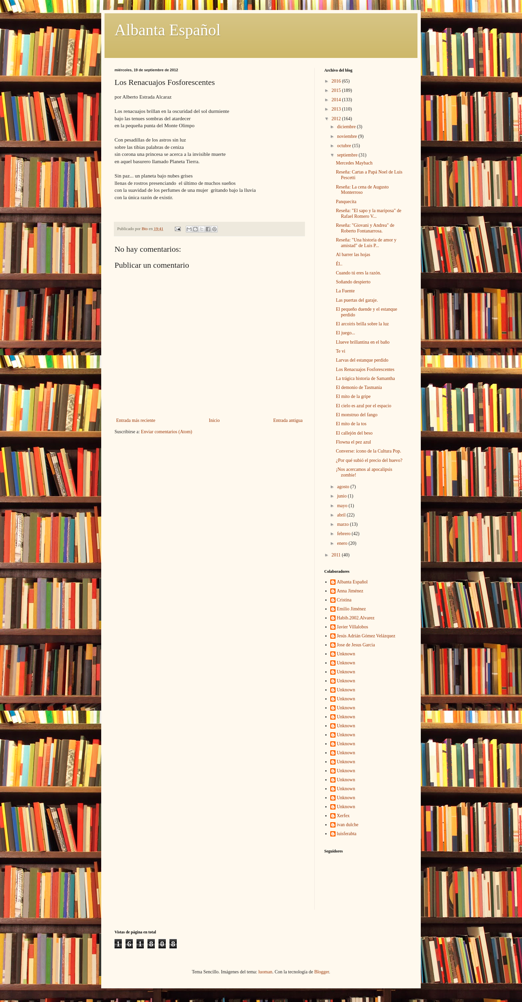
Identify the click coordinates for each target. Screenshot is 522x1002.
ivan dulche (348, 824)
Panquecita (346, 201)
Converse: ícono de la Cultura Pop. (368, 451)
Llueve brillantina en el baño (363, 342)
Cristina (344, 599)
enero (343, 543)
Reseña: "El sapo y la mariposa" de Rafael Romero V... (368, 213)
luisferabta (347, 833)
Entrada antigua (288, 420)
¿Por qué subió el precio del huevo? (369, 460)
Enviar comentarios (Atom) (166, 431)
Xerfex (343, 815)
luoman (265, 971)
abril (342, 514)
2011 (337, 554)
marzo (343, 524)
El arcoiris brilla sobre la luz (362, 323)
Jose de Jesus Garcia (356, 644)
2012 (337, 118)
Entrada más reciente (135, 420)
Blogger (321, 971)
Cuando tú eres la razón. (358, 272)
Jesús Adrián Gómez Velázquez (366, 635)
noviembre (347, 136)
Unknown (346, 653)
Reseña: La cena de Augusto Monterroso (362, 189)
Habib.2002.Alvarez (356, 617)
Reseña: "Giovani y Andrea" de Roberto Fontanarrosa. (365, 228)
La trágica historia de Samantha (365, 378)
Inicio (214, 420)
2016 (337, 81)
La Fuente (345, 290)
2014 (337, 99)
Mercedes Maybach (354, 163)
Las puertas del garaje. (357, 300)
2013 (337, 109)
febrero (344, 533)
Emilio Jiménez (351, 608)
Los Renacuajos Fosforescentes (365, 369)
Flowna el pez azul (353, 442)
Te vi (340, 351)
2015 (337, 90)
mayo (343, 505)
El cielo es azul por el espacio (363, 405)
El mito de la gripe (353, 396)
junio (342, 496)
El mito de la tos (351, 423)
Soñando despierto (353, 281)
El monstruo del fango (357, 414)
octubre (344, 145)
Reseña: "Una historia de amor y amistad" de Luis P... (366, 242)
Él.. (339, 263)
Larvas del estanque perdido (362, 360)
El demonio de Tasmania (359, 387)
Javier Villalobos (352, 626)
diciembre (347, 126)
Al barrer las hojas (353, 254)
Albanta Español (168, 30)
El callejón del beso (354, 433)
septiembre (348, 155)
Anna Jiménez (350, 590)
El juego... (345, 332)
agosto (343, 486)
